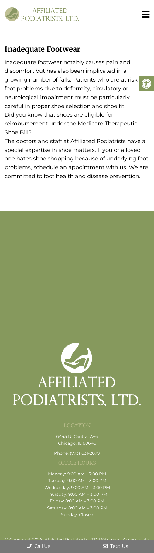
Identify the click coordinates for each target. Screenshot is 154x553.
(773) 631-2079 (85, 453)
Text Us (115, 546)
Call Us (38, 546)
